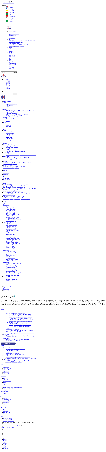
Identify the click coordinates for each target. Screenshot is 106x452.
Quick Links (3, 376)
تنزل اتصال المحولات (11, 221)
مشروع (10, 39)
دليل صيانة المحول (10, 251)
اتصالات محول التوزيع (11, 206)
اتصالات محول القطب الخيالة (12, 214)
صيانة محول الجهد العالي (11, 260)
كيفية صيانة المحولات (11, 252)
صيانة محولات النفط (10, 255)
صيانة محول (11, 65)
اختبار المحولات (12, 64)
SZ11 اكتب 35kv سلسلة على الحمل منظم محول (20, 325)
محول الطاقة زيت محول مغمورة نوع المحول (13, 196)
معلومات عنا (11, 52)
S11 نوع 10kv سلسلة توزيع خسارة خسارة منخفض (20, 317)
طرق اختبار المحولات (11, 236)
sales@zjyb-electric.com (8, 3)
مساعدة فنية (12, 50)
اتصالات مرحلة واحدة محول (12, 218)
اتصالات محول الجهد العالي (12, 215)
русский (10, 12)
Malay (9, 18)
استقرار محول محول (11, 229)
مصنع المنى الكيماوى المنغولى (16, 42)
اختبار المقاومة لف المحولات (12, 238)
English (9, 7)
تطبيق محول (11, 67)
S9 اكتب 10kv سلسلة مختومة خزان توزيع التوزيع (20, 314)
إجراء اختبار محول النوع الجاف (13, 243)
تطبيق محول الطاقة (10, 264)
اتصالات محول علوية (10, 210)
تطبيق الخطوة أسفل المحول (12, 266)
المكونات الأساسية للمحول (9, 195)
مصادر (10, 60)
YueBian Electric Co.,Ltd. (12, 426)
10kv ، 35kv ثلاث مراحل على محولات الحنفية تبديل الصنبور (16, 199)
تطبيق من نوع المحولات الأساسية (13, 272)
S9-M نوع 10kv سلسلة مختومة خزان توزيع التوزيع (20, 315)
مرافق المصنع (12, 55)
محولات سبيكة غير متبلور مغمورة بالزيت (15, 145)
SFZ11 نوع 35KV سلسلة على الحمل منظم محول (20, 326)
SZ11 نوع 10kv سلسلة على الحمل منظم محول (19, 323)
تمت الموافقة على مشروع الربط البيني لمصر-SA (14, 185)
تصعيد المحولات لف (10, 227)
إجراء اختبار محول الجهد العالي (13, 239)
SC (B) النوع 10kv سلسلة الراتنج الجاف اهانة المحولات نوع (22, 330)
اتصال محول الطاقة (10, 207)
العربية (9, 14)
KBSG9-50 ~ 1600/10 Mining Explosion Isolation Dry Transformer (21, 155)
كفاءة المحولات (12, 68)
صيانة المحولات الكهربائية (12, 259)
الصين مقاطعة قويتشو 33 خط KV (16, 46)
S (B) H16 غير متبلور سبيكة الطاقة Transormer (14, 192)
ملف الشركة (11, 53)
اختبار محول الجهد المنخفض (12, 240)
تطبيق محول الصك (10, 267)
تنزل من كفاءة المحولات (11, 279)
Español (10, 10)
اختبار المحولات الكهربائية (12, 242)
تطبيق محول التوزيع (10, 268)
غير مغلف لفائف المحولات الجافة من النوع (15, 151)
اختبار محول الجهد (10, 246)
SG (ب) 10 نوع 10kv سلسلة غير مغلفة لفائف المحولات (21, 333)
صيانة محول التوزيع (10, 258)
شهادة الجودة (12, 56)
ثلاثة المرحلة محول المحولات (12, 230)
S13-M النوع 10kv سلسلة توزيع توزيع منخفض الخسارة (21, 319)
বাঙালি (9, 21)
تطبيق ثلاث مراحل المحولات (12, 269)
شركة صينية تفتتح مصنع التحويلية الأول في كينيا (14, 187)
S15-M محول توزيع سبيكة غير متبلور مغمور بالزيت (20, 321)
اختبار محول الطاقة (10, 234)
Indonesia (10, 19)
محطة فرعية (12, 38)
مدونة (10, 57)
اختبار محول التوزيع (10, 235)
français (10, 9)
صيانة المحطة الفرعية (11, 256)
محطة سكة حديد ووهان (14, 43)
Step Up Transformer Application (13, 263)
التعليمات (11, 51)
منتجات (10, 32)
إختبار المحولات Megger (11, 248)
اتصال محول (11, 61)
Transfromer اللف (13, 63)
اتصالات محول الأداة (10, 213)
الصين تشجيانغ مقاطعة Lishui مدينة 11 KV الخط (20, 44)
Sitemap (2, 427)
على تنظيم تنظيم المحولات (12, 147)
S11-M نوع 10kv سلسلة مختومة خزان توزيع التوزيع (20, 318)
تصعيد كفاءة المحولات (11, 277)
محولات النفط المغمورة (14, 34)
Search (15, 72)
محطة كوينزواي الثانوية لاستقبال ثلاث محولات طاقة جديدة (16, 184)
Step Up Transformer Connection (13, 219)
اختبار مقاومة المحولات (11, 244)
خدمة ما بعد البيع (12, 48)
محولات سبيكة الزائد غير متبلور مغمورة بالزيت (14, 197)
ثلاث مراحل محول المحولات (12, 217)
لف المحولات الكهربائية (11, 225)
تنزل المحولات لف (10, 223)
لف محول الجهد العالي (11, 226)
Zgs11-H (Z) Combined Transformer (14, 159)
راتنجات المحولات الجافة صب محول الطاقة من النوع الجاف (16, 193)
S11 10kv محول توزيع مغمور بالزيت (11, 189)
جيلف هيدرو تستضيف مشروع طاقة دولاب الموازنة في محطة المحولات (19, 188)
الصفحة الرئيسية (12, 31)
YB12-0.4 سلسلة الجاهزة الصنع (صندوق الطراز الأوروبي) (19, 157)
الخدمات (11, 47)
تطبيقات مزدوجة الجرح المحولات (13, 273)
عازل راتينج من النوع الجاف (12, 149)
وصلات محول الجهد (10, 211)
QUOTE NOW (8, 343)
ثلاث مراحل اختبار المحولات (12, 247)
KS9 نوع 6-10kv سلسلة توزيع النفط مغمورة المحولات (18, 153)
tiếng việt (10, 16)
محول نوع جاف (12, 35)
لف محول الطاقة (10, 231)
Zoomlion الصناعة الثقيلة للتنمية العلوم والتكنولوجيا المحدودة (22, 40)
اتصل (10, 59)
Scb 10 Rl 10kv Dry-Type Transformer (12, 191)
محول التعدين (12, 36)
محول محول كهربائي (11, 209)
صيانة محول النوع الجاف (11, 254)
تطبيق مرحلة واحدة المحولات (12, 275)
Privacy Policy (10, 427)
